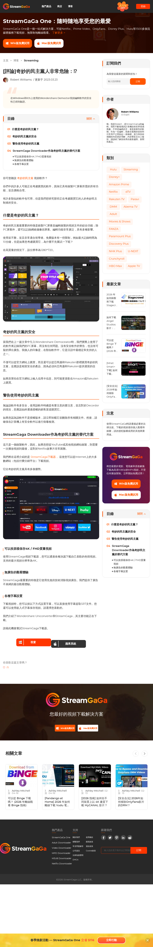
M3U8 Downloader (61, 857)
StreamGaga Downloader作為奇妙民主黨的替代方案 (46, 151)
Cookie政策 (91, 850)
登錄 (143, 6)
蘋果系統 (66, 641)
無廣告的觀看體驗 (23, 160)
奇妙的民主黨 (25, 178)
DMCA (75, 859)
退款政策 (89, 845)
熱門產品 (46, 6)
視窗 (25, 641)
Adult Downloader (61, 842)
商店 (59, 6)
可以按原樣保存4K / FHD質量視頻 (32, 156)
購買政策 (89, 841)
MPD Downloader (61, 852)
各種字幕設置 (21, 164)
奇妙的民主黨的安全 (24, 136)
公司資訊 (76, 850)
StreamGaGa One (61, 837)
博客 (70, 6)
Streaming (31, 60)
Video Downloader (61, 847)
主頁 (5, 60)
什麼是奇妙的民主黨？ (25, 129)
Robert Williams (21, 79)
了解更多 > (58, 33)
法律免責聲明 (78, 854)
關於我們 (76, 836)
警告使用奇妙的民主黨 (25, 143)
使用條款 (89, 836)
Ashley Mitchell (21, 790)
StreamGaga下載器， (45, 457)
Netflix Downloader (62, 863)
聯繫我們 (76, 841)
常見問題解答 (78, 845)
